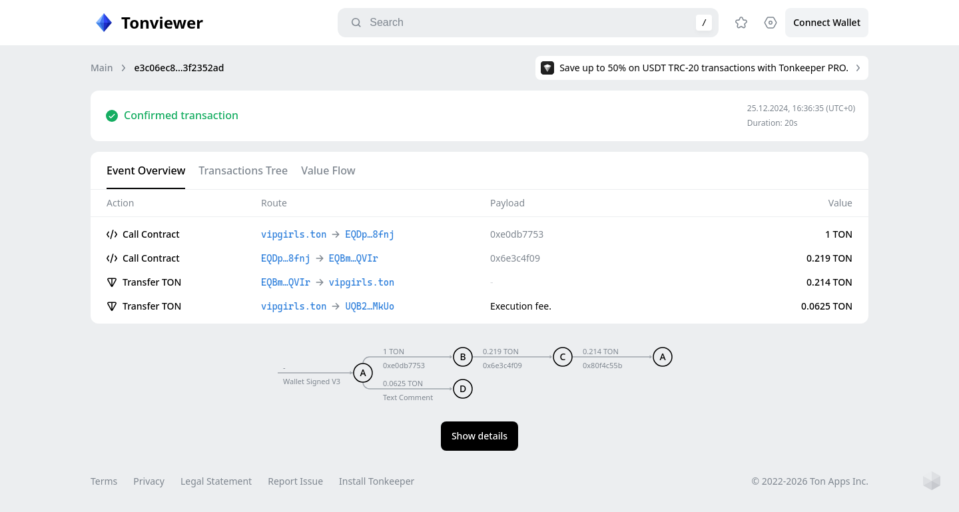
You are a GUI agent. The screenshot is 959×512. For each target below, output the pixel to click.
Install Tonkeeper (376, 481)
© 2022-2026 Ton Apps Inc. (810, 481)
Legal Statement (216, 481)
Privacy (148, 481)
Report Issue (295, 481)
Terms (104, 481)
